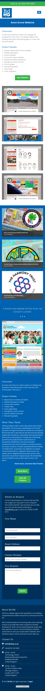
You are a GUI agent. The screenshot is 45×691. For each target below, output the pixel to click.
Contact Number (13, 555)
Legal (30, 681)
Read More (22, 471)
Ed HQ (10, 681)
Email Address (12, 544)
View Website (22, 77)
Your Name (10, 518)
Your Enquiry (11, 566)
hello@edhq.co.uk (11, 509)
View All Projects (22, 479)
